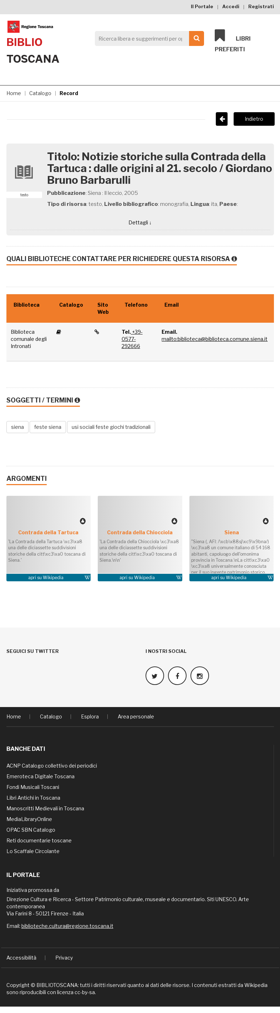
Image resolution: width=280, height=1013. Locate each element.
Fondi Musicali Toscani (32, 786)
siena (17, 427)
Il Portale (202, 6)
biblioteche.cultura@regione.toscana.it (67, 925)
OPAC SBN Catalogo (30, 829)
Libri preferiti (233, 41)
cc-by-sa (85, 991)
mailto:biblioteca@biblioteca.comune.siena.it (215, 339)
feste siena (47, 427)
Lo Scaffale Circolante (33, 850)
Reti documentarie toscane (39, 840)
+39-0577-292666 (132, 339)
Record (69, 93)
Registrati (261, 6)
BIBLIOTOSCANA (57, 984)
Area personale (136, 716)
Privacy (64, 957)
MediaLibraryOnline (29, 818)
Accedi (230, 6)
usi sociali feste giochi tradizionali (111, 427)
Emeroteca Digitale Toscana (40, 776)
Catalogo (40, 93)
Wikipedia (53, 577)
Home (13, 93)
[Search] (147, 38)
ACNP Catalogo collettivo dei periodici (51, 765)
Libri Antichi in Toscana (33, 797)
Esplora (90, 716)
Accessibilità (21, 957)
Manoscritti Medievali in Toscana (45, 808)
